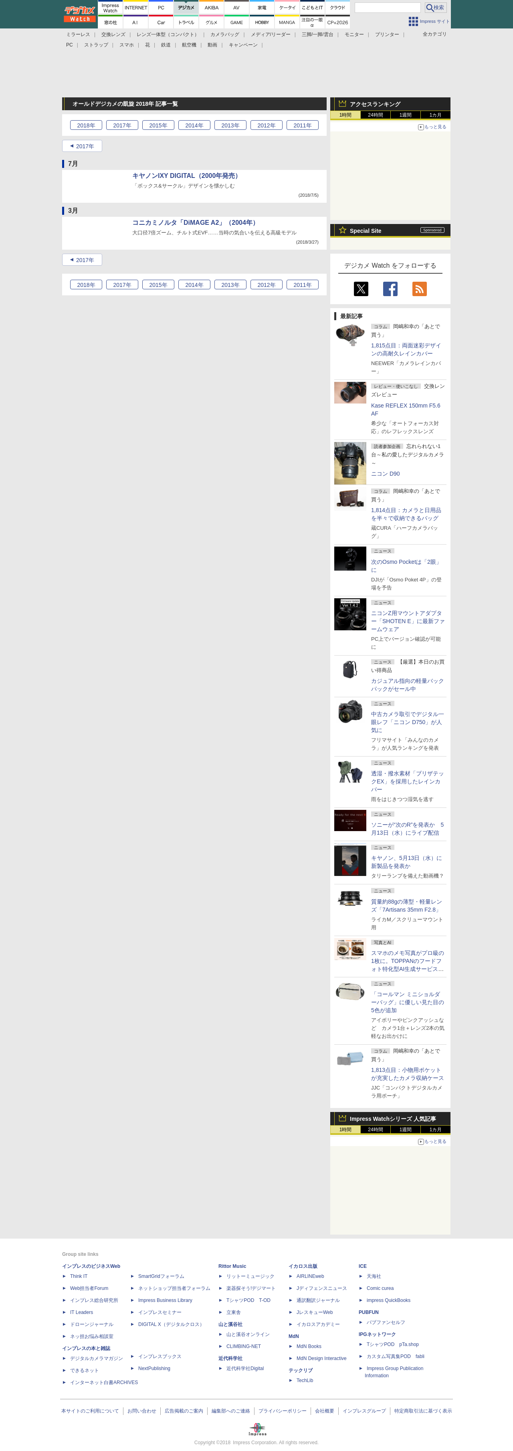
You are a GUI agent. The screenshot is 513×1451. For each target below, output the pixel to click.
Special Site (366, 231)
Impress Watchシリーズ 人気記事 (393, 1119)
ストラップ (96, 45)
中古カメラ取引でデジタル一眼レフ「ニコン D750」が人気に (407, 722)
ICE (363, 1266)
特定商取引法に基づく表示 (423, 1411)
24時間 (375, 115)
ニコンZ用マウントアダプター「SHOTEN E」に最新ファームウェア (408, 621)
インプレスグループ (364, 1411)
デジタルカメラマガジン (96, 1358)
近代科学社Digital (245, 1368)
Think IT (78, 1276)
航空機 (189, 45)
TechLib (305, 1380)
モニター (354, 34)
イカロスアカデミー (318, 1324)
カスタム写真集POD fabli (395, 1356)
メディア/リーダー (271, 34)
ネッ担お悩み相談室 (91, 1336)
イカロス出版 (303, 1266)
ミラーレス (78, 34)
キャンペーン (243, 45)
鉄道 (166, 45)
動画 (212, 45)
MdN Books (309, 1346)
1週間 (406, 115)
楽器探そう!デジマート (251, 1288)
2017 (122, 125)
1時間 (345, 115)
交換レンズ (113, 34)
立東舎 (233, 1312)
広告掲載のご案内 (184, 1411)
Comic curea (380, 1288)
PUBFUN (369, 1312)
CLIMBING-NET (243, 1346)
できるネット (84, 1370)
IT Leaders (81, 1312)
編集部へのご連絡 (231, 1411)
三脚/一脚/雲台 (317, 34)
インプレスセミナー (160, 1312)
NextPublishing (154, 1368)
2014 (194, 125)
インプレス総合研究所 (94, 1300)
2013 (230, 125)
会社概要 (324, 1411)
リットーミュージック (250, 1276)
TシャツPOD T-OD (248, 1300)
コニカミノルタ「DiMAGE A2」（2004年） (195, 222)
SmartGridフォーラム (161, 1276)
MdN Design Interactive (322, 1358)
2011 (302, 125)
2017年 (85, 146)
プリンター (387, 34)
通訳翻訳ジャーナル (318, 1300)
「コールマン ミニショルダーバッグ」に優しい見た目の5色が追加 (407, 1002)
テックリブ (301, 1370)
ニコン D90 (385, 473)
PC (69, 45)
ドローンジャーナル (91, 1324)
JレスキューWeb (315, 1312)
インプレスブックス (160, 1356)
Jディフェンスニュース (322, 1288)
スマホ (126, 45)
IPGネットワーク (377, 1334)
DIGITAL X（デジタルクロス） (171, 1324)
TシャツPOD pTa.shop (393, 1344)
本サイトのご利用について (90, 1411)
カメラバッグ (224, 34)
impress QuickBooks (388, 1300)
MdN (294, 1336)
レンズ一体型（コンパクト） (168, 34)
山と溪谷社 (230, 1324)
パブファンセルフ (386, 1322)
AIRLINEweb (310, 1276)
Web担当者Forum (89, 1288)
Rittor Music (232, 1266)
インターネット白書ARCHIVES (104, 1382)
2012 (266, 125)
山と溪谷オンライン (248, 1334)
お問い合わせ (141, 1411)
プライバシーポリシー (283, 1411)
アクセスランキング (375, 104)
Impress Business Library (165, 1300)
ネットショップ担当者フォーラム (174, 1288)
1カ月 (436, 115)
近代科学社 (230, 1358)
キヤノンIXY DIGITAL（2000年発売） (186, 175)
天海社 (374, 1276)
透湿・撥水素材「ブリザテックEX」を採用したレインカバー (407, 781)
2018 (86, 125)
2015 (158, 125)
